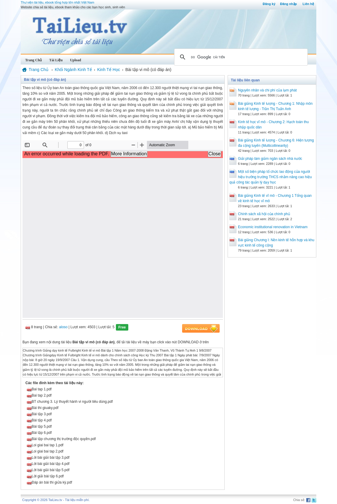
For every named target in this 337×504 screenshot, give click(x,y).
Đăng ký (269, 4)
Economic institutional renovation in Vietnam (272, 227)
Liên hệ (308, 4)
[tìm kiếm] (240, 57)
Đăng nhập (288, 4)
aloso (63, 327)
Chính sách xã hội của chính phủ (264, 214)
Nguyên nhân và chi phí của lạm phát (267, 90)
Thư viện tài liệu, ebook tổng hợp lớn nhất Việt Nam (57, 2)
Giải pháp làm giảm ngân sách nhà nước (270, 159)
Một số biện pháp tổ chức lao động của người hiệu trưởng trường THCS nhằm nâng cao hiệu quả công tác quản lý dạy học (270, 177)
